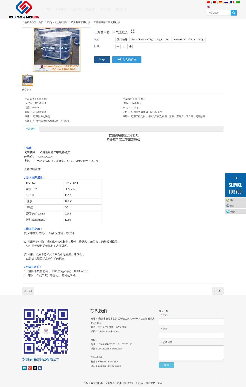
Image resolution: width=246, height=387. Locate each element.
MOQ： (127, 107)
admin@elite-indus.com (109, 366)
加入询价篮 (129, 59)
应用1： (127, 112)
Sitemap (139, 383)
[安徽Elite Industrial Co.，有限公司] (24, 9)
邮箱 (232, 206)
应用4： (29, 121)
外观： (28, 112)
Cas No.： (30, 103)
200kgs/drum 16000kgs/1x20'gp (146, 39)
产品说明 (30, 128)
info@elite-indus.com (108, 331)
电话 (232, 200)
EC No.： (127, 103)
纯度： (28, 107)
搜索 (234, 13)
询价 (102, 59)
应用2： (29, 116)
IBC (167, 39)
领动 (160, 383)
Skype (232, 211)
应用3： (127, 116)
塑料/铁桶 (122, 39)
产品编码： (129, 98)
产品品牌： (31, 98)
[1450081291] (46, 331)
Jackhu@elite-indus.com (110, 348)
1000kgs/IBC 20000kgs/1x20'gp (188, 39)
